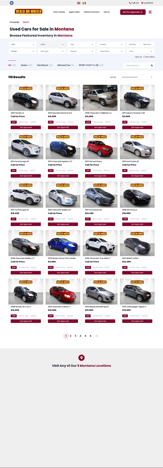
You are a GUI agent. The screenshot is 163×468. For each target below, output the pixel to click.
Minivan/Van (67, 65)
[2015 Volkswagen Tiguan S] (137, 302)
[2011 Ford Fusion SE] (137, 156)
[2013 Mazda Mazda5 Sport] (100, 302)
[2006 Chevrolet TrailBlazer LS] (100, 108)
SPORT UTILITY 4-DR (93, 65)
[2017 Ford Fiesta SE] (100, 205)
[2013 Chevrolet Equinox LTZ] (63, 156)
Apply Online (74, 12)
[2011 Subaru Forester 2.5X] (137, 108)
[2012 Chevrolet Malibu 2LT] (63, 205)
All (12, 65)
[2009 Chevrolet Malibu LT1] (25, 253)
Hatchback (46, 65)
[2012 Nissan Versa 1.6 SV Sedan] (63, 253)
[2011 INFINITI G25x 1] (137, 253)
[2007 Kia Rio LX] (25, 108)
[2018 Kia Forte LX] (137, 205)
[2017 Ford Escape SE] (25, 205)
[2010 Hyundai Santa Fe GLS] (63, 108)
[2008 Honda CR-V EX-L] (25, 302)
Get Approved (26, 127)
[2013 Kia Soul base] (100, 156)
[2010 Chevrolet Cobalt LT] (63, 302)
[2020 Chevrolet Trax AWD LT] (100, 253)
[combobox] (22, 44)
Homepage (14, 22)
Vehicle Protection (91, 12)
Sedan (27, 65)
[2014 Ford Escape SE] (25, 156)
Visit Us (107, 12)
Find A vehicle (59, 12)
